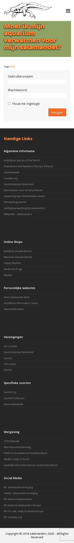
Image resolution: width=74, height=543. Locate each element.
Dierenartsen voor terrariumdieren (23, 190)
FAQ (12, 66)
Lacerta (8, 358)
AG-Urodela (10, 346)
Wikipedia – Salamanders (18, 214)
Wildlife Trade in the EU (17, 459)
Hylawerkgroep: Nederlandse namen (24, 196)
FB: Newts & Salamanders (18, 499)
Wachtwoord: (17, 90)
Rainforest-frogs (13, 269)
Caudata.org (11, 178)
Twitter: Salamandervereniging (21, 493)
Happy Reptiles (12, 263)
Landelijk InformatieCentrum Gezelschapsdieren (31, 465)
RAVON (8, 370)
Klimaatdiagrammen (15, 202)
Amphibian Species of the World (22, 160)
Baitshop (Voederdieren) (17, 251)
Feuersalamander (13, 404)
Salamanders (38, 533)
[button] (68, 10)
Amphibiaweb (11, 172)
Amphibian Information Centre (21, 303)
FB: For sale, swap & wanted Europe (24, 511)
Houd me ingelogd (25, 103)
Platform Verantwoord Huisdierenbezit (25, 453)
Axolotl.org (10, 392)
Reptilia (8, 275)
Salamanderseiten (14, 309)
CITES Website (11, 441)
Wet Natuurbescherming (17, 447)
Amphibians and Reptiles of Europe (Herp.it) (28, 166)
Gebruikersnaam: (20, 76)
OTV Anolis (10, 364)
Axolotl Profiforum (14, 398)
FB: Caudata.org (13, 517)
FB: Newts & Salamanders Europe (22, 505)
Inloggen (57, 112)
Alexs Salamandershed (16, 297)
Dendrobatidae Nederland (19, 184)
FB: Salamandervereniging (18, 487)
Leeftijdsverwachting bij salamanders (24, 208)
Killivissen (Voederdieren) (18, 257)
